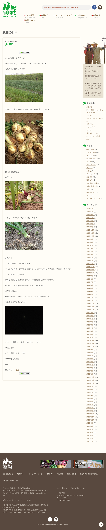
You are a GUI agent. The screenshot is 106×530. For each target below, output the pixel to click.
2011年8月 (90, 389)
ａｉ (87, 195)
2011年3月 (90, 405)
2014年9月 (90, 276)
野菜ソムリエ (91, 192)
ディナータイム (91, 159)
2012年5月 (90, 362)
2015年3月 (90, 257)
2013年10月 (90, 310)
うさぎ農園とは (8, 474)
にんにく (89, 130)
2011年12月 (90, 377)
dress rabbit (90, 149)
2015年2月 (90, 261)
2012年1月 (90, 374)
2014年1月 (90, 300)
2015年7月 (90, 245)
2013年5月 (90, 325)
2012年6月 (90, 359)
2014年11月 (90, 270)
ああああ (89, 107)
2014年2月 (90, 297)
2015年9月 (90, 239)
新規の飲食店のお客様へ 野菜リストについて (65, 7)
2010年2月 (90, 438)
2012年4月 (90, 365)
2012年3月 (90, 368)
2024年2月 (90, 208)
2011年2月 (90, 408)
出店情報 (89, 177)
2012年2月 (90, 371)
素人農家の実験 (91, 183)
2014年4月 (90, 291)
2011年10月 (90, 383)
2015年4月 (90, 254)
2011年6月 (90, 395)
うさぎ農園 (29, 15)
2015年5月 (90, 251)
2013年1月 (90, 337)
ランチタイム (91, 165)
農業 (17, 370)
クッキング (90, 155)
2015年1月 (90, 264)
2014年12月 (90, 267)
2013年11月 (90, 307)
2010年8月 (90, 426)
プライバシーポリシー (10, 481)
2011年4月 (90, 402)
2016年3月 (90, 221)
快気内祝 (89, 124)
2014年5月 (90, 288)
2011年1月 (90, 411)
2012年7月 (90, 356)
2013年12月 (90, 303)
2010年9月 (90, 423)
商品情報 (96, 15)
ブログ (88, 162)
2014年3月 (90, 294)
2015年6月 (90, 248)
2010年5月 (90, 432)
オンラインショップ (64, 15)
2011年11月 (90, 380)
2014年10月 (90, 273)
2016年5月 (90, 215)
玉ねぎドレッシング (93, 133)
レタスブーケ (91, 127)
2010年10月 (90, 420)
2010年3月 (90, 435)
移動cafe (81, 15)
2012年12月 (90, 340)
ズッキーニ (90, 115)
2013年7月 (90, 319)
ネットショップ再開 (93, 136)
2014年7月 (90, 282)
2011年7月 (90, 392)
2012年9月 (90, 349)
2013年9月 (90, 313)
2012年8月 (90, 353)
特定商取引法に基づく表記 (89, 474)
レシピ (88, 171)
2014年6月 (90, 285)
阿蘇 (87, 139)
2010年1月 (90, 441)
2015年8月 (90, 242)
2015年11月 (90, 233)
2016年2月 (90, 224)
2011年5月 (90, 398)
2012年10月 (90, 346)
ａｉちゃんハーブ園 (93, 198)
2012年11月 (90, 343)
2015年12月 (90, 230)
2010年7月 (90, 429)
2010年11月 (90, 417)
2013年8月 (90, 316)
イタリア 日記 (91, 152)
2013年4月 (90, 328)
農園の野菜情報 (91, 186)
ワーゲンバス (91, 174)
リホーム (89, 168)
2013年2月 (90, 334)
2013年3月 (90, 331)
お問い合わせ (30, 20)
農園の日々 (45, 15)
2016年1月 (90, 227)
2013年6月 (90, 322)
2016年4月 (90, 218)
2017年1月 (90, 211)
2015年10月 (90, 236)
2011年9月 (90, 386)
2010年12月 (90, 414)
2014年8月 (90, 279)
